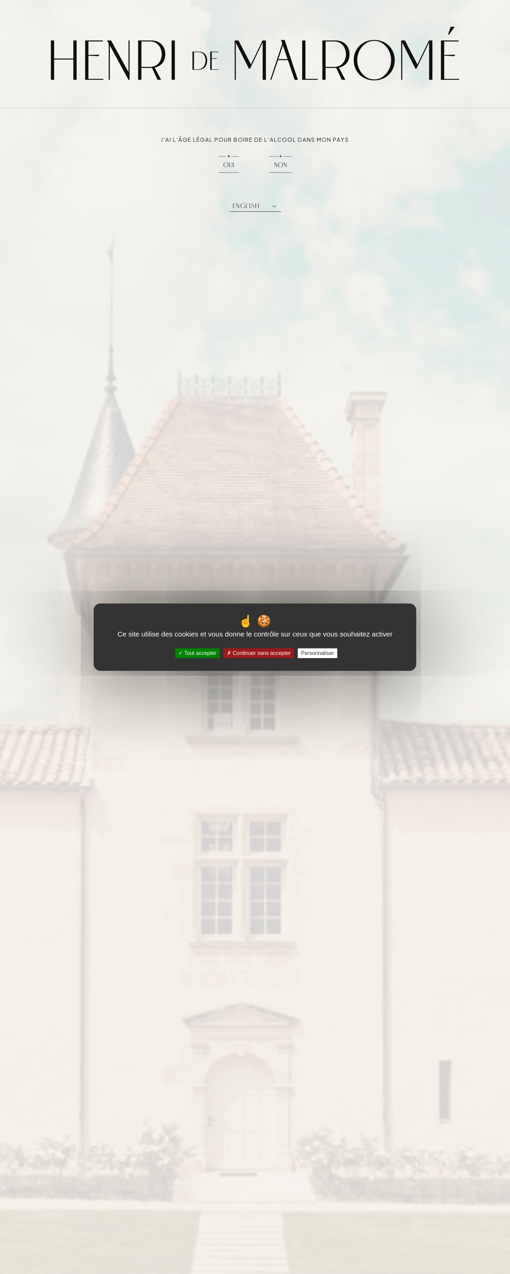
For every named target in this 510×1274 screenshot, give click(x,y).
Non (280, 164)
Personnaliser (317, 653)
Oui (228, 164)
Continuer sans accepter (259, 653)
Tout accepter (197, 653)
